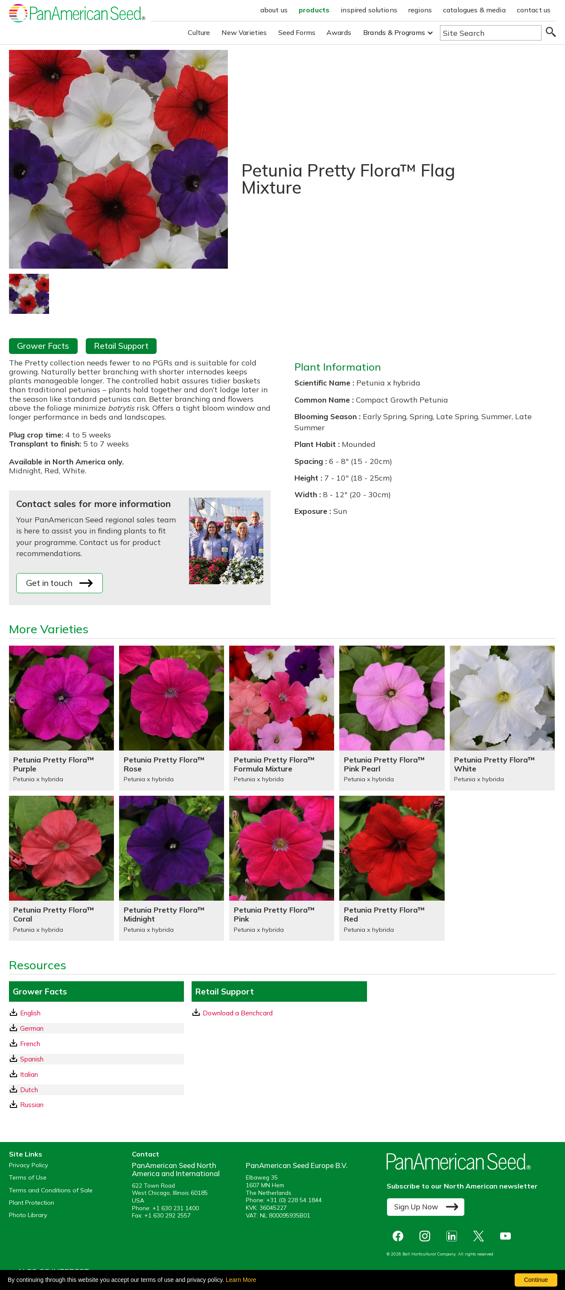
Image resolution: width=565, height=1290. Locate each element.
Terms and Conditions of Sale (51, 1190)
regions (420, 10)
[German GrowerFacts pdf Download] (96, 1028)
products (314, 10)
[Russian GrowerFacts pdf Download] (96, 1104)
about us (274, 10)
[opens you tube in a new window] (507, 1236)
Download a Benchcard (232, 1013)
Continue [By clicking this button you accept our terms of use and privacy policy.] (536, 1279)
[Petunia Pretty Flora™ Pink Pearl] (391, 718)
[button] (398, 32)
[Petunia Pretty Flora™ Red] (391, 868)
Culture (199, 32)
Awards (338, 32)
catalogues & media (474, 10)
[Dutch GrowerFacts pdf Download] (96, 1089)
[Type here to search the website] (491, 33)
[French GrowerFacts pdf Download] (96, 1043)
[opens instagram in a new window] (427, 1236)
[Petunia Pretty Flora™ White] (502, 718)
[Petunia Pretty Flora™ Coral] (61, 868)
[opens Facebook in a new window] (400, 1236)
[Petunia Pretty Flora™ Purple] (61, 718)
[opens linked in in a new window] (453, 1236)
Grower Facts (43, 346)
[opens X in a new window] (480, 1236)
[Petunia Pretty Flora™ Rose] (171, 718)
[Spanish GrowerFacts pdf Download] (96, 1059)
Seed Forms (297, 32)
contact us (534, 10)
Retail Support (121, 346)
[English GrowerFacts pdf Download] (96, 1013)
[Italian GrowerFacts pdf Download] (96, 1074)
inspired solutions (369, 10)
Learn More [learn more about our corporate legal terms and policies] (241, 1279)
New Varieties (244, 32)
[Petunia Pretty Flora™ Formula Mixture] (281, 718)
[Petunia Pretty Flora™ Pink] (281, 868)
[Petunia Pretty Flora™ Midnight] (171, 868)
